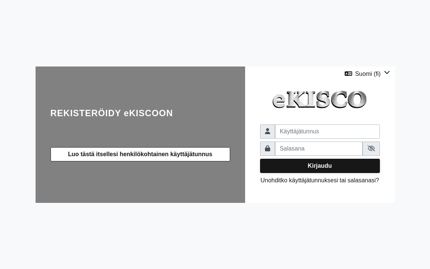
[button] (367, 74)
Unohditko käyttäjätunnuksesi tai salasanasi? (319, 180)
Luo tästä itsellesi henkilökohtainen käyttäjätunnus (140, 154)
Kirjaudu (320, 166)
